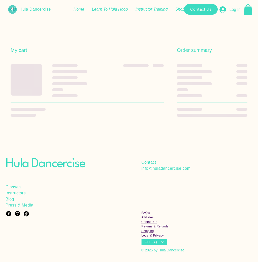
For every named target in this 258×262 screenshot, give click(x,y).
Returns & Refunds (155, 226)
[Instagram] (17, 214)
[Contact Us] (201, 9)
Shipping (147, 231)
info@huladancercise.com (165, 168)
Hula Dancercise (35, 9)
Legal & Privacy (152, 235)
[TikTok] (26, 214)
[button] (248, 9)
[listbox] (154, 242)
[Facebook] (9, 214)
